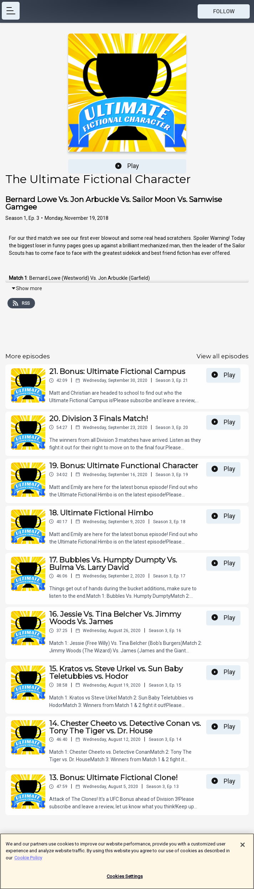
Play (127, 166)
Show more (26, 288)
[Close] (242, 847)
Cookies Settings (125, 879)
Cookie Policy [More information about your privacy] (28, 860)
